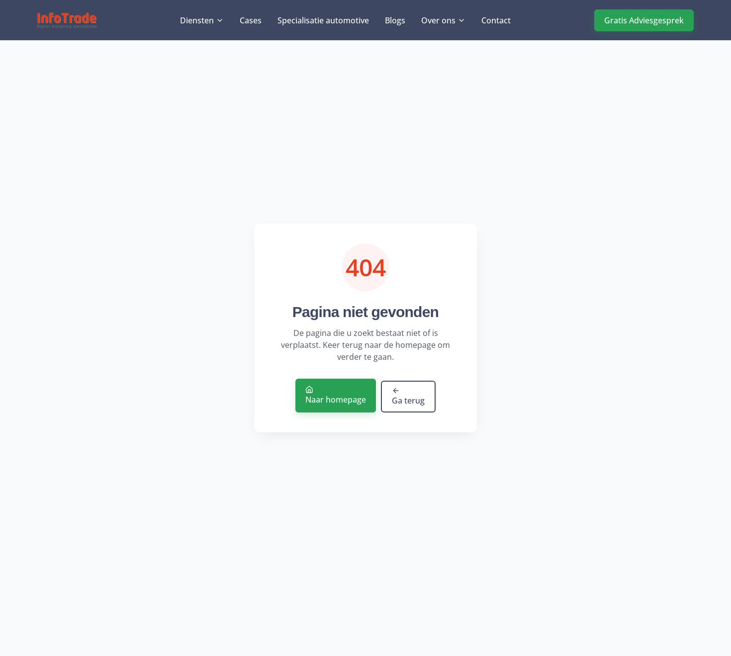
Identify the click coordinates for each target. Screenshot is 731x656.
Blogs (395, 20)
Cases (251, 20)
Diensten (202, 20)
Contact (496, 20)
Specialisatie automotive (323, 20)
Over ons (443, 20)
